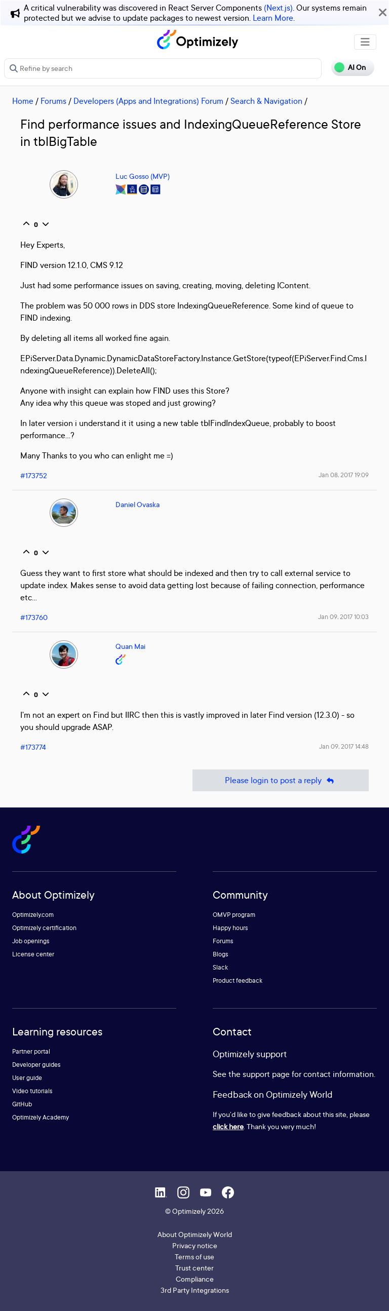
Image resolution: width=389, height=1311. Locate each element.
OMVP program (234, 914)
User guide (27, 1077)
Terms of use (194, 1256)
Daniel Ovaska (137, 504)
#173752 (33, 475)
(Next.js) (278, 7)
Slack (220, 967)
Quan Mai (130, 646)
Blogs (220, 954)
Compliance (195, 1279)
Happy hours (230, 927)
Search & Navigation (266, 100)
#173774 (33, 747)
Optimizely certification (44, 927)
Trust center (194, 1268)
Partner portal (31, 1051)
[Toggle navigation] (365, 42)
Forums (53, 100)
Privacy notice (194, 1245)
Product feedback (237, 980)
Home (22, 100)
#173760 (34, 617)
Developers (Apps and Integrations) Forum (148, 100)
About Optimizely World (195, 1234)
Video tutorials (32, 1091)
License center (33, 954)
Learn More (273, 17)
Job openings (31, 941)
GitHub (22, 1104)
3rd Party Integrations (195, 1290)
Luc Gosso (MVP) (142, 176)
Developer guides (36, 1064)
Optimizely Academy (40, 1117)
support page (266, 1073)
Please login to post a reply (280, 780)
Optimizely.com (33, 914)
